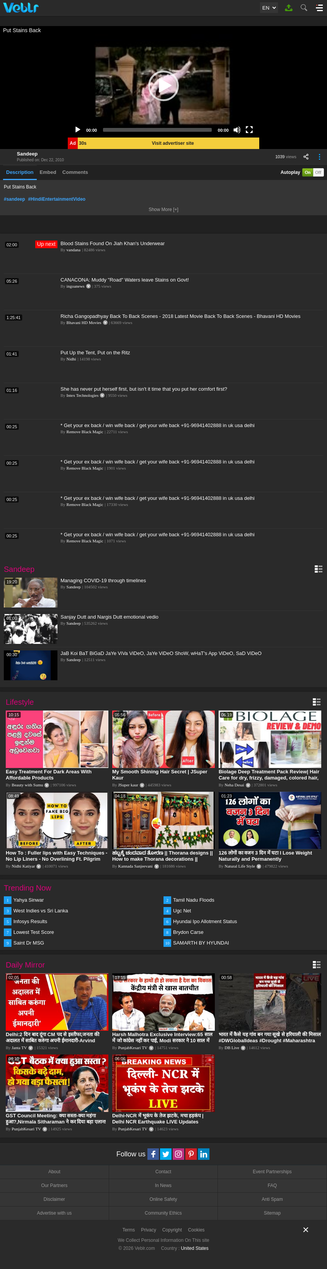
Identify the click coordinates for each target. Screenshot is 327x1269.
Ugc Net (182, 911)
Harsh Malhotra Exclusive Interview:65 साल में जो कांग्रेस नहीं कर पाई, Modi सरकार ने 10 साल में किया (162, 1041)
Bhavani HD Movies (84, 322)
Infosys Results (30, 921)
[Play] (78, 130)
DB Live (232, 1047)
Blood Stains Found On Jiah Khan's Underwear (112, 243)
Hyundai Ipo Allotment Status (205, 921)
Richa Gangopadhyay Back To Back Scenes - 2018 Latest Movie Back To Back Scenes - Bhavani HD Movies (180, 316)
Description (20, 172)
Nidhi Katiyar (23, 866)
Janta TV (19, 1047)
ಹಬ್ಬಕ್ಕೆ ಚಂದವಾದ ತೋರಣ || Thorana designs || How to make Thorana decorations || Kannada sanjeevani (162, 859)
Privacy (148, 1230)
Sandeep (27, 154)
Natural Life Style (240, 866)
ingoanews (76, 286)
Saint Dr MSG (28, 943)
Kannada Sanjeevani (135, 866)
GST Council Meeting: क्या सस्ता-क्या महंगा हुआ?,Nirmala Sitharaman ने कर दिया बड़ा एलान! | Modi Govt (56, 1122)
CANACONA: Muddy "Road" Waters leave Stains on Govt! (124, 280)
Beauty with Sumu (27, 785)
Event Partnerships (272, 1171)
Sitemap (272, 1213)
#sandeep (14, 199)
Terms (129, 1230)
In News (163, 1185)
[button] (163, 85)
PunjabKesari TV (132, 1047)
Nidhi (71, 359)
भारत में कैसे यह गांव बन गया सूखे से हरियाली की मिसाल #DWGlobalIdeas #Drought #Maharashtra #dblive (270, 1041)
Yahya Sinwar (28, 900)
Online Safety (163, 1199)
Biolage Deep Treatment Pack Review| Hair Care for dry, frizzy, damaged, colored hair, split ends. (269, 778)
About (54, 1171)
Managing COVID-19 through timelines (103, 580)
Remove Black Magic (85, 431)
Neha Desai (234, 785)
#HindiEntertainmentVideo (56, 199)
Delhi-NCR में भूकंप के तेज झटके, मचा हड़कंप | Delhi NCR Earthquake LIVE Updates (157, 1119)
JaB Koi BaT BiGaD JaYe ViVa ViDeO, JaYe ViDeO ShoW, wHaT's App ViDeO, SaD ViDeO (161, 653)
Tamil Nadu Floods (193, 900)
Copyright (172, 1230)
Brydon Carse (188, 932)
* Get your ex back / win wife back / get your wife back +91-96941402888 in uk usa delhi (157, 425)
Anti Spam (272, 1199)
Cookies (196, 1230)
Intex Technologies (83, 395)
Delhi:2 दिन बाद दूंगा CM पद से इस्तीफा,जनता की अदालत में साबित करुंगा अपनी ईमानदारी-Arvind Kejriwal (52, 1041)
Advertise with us (54, 1213)
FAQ (272, 1185)
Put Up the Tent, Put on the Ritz (95, 352)
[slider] (157, 130)
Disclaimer (54, 1199)
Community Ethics (163, 1213)
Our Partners (54, 1185)
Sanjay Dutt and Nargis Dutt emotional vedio (109, 617)
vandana (74, 249)
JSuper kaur (128, 785)
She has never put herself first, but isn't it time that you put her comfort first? (143, 389)
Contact (163, 1171)
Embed (48, 172)
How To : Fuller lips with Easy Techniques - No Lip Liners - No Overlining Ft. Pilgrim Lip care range (56, 859)
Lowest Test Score (33, 932)
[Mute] (237, 130)
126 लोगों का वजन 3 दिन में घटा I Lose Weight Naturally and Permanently (265, 856)
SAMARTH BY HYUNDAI (201, 943)
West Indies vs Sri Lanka (40, 911)
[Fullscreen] (249, 130)
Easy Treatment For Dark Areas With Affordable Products (49, 775)
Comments (75, 172)
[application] (163, 86)
